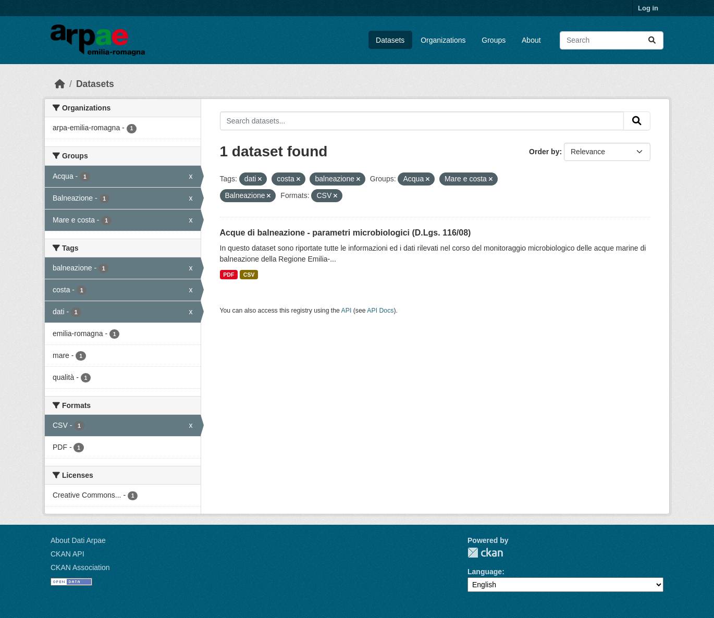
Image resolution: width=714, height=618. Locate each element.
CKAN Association (80, 567)
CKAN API (67, 554)
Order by (544, 151)
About (531, 40)
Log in (648, 8)
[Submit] (652, 40)
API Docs (380, 310)
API (346, 310)
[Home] (60, 84)
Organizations (443, 40)
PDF (228, 274)
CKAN (485, 552)
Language (484, 571)
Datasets (390, 40)
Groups (494, 40)
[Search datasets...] (611, 40)
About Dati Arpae (78, 540)
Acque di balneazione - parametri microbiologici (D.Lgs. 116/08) (345, 232)
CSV (249, 274)
